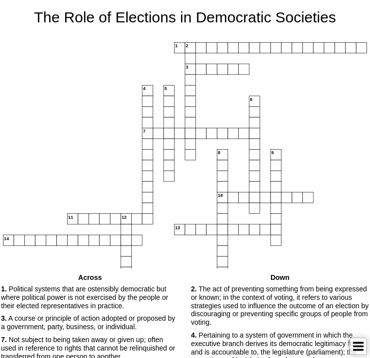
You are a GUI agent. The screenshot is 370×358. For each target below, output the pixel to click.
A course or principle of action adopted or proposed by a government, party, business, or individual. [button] (88, 322)
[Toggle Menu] (358, 346)
